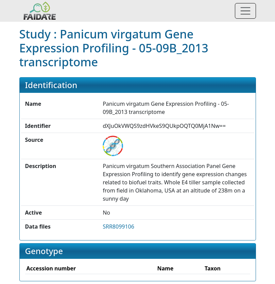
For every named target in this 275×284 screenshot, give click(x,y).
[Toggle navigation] (245, 11)
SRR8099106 (118, 226)
